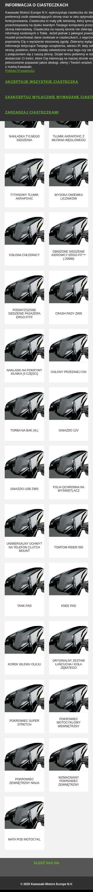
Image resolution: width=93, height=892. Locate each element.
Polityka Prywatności (20, 71)
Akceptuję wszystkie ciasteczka (41, 82)
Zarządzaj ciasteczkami (32, 112)
